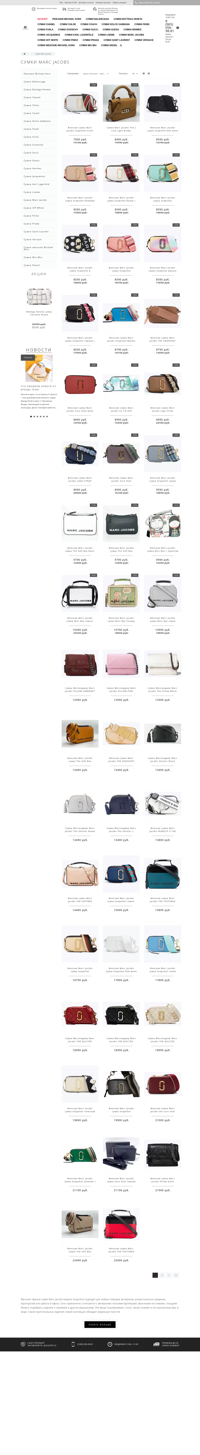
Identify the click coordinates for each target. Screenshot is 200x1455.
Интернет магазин (103, 2)
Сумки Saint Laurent (117, 40)
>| (176, 1275)
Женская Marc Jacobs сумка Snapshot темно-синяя (121, 901)
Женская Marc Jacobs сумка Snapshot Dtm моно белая (121, 971)
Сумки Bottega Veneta (128, 19)
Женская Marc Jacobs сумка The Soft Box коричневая (80, 761)
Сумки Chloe (68, 24)
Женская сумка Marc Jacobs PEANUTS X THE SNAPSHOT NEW (162, 831)
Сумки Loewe (106, 35)
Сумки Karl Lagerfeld (79, 35)
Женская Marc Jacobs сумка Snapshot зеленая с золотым (80, 1181)
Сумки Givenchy (68, 29)
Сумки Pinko (70, 40)
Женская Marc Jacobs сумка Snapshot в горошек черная (80, 270)
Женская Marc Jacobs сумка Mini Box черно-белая (80, 621)
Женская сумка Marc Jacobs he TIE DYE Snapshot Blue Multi (121, 410)
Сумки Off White (48, 40)
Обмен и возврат (120, 2)
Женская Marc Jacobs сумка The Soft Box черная (121, 551)
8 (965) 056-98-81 (169, 26)
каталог (43, 19)
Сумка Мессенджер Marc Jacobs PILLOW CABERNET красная (80, 691)
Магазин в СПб (71, 2)
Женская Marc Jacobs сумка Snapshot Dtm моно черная (162, 130)
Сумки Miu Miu (87, 45)
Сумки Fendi (141, 24)
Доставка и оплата (86, 2)
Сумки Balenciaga (97, 19)
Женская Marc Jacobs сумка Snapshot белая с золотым (121, 200)
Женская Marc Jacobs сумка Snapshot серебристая (121, 1111)
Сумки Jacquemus (49, 35)
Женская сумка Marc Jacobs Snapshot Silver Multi (80, 130)
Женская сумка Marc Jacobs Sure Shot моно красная (80, 410)
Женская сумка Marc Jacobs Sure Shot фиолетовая (121, 481)
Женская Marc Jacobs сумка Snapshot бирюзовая (162, 200)
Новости (39, 350)
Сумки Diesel (109, 45)
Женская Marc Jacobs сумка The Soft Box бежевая (80, 1251)
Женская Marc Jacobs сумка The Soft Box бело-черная (80, 551)
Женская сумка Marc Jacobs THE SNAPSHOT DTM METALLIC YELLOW (121, 761)
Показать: (123, 73)
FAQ (61, 2)
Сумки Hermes (132, 29)
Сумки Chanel (46, 24)
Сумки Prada (91, 40)
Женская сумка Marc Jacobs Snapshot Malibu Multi (121, 340)
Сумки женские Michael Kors (56, 45)
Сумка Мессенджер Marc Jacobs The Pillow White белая (162, 691)
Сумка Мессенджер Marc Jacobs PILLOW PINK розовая (121, 691)
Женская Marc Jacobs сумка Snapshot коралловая (121, 270)
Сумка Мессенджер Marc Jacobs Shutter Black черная (162, 761)
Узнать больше (100, 1324)
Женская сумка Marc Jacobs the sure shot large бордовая (162, 1111)
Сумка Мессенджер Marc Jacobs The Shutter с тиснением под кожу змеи (121, 831)
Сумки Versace (144, 40)
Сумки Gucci (90, 29)
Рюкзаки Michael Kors (66, 19)
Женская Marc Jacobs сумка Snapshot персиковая (80, 971)
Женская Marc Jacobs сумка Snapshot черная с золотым (80, 340)
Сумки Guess (111, 29)
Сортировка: (73, 73)
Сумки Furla (45, 29)
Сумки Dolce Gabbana (116, 24)
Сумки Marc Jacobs (131, 35)
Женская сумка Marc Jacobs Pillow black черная (162, 1181)
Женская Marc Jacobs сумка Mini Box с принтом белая (162, 551)
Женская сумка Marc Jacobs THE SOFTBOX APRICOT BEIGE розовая (80, 901)
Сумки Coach (89, 24)
